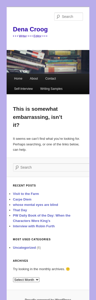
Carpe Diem (22, 199)
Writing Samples (51, 89)
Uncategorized (24, 247)
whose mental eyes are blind (35, 205)
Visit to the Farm (26, 194)
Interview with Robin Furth (34, 226)
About (34, 78)
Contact (50, 78)
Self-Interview (23, 89)
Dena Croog (30, 29)
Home (18, 78)
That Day (20, 210)
